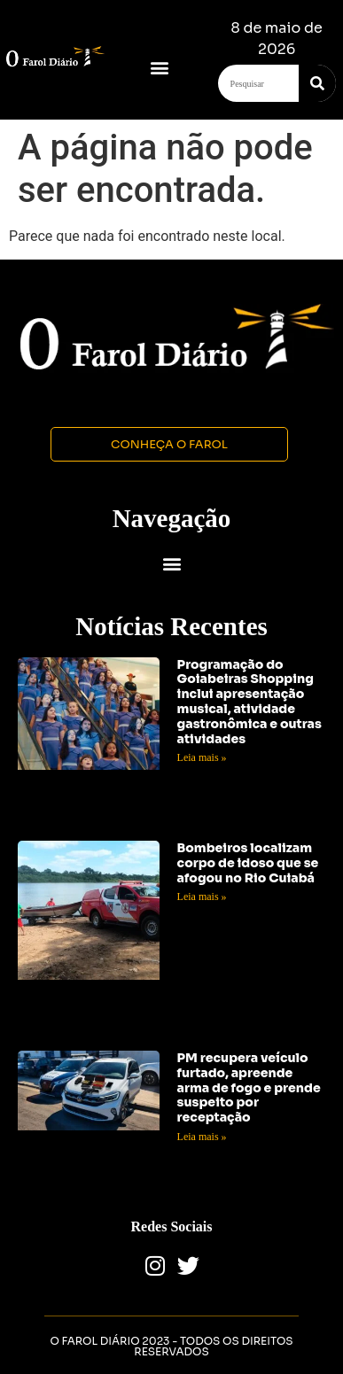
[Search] (317, 83)
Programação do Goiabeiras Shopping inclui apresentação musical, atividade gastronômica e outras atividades (249, 701)
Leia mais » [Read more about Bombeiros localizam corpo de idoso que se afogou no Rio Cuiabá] (202, 896)
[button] (159, 67)
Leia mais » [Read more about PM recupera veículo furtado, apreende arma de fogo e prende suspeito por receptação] (202, 1136)
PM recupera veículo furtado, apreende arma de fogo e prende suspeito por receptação (249, 1087)
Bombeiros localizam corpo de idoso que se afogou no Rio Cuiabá (248, 863)
